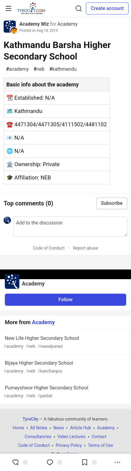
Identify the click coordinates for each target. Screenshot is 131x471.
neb (39, 69)
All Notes (38, 427)
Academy (67, 24)
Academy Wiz (34, 24)
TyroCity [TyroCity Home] (30, 419)
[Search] (79, 8)
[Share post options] (117, 462)
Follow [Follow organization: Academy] (65, 299)
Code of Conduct (49, 248)
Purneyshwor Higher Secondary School (65, 392)
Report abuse (85, 248)
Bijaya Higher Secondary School (65, 367)
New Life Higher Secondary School (65, 342)
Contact (99, 436)
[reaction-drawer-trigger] (20, 462)
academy (17, 69)
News (58, 427)
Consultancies (38, 436)
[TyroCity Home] (31, 8)
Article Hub (80, 427)
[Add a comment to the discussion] (70, 226)
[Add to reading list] (89, 462)
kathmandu (63, 69)
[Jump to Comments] (54, 462)
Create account (107, 8)
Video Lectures (71, 436)
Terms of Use (100, 445)
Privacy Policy (69, 445)
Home (18, 427)
